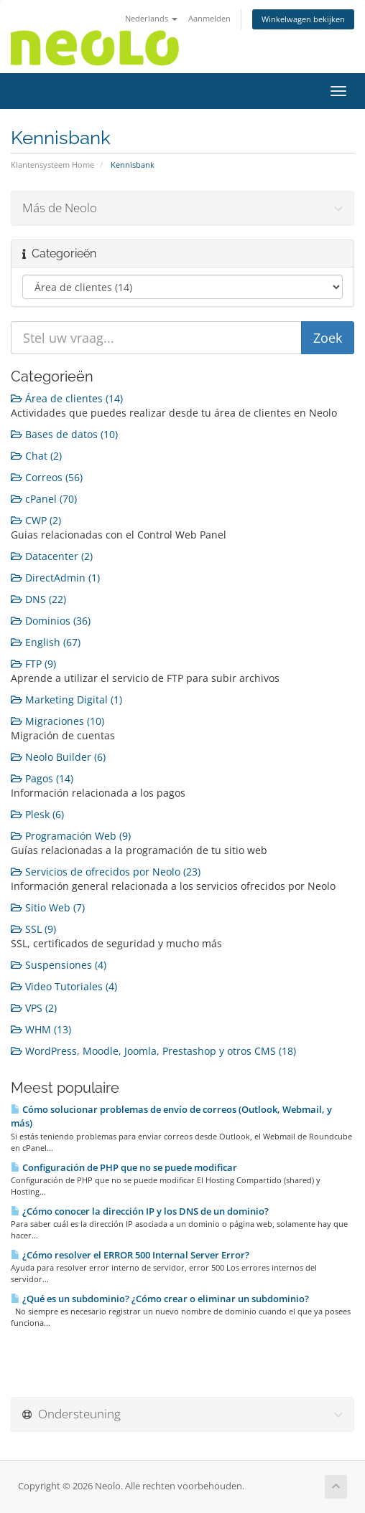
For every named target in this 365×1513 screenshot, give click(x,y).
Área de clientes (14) (67, 398)
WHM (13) (41, 1029)
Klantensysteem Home (52, 164)
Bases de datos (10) (64, 434)
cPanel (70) (44, 499)
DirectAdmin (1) (55, 577)
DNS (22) (38, 599)
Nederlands (151, 18)
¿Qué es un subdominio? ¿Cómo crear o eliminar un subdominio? (160, 1298)
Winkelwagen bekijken (303, 19)
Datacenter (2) (52, 556)
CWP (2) (36, 520)
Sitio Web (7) (48, 907)
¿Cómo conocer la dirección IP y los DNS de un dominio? (140, 1211)
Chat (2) (36, 456)
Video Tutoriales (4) (64, 986)
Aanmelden (209, 18)
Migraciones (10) (57, 721)
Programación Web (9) (71, 836)
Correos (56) (47, 477)
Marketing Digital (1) (66, 699)
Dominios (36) (51, 620)
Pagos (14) (42, 778)
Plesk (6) (37, 814)
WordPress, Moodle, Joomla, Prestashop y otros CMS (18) (153, 1051)
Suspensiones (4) (58, 965)
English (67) (45, 642)
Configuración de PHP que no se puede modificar (124, 1167)
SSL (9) (33, 929)
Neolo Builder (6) (58, 757)
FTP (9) (33, 663)
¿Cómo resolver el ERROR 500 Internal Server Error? (130, 1254)
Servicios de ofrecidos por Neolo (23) (105, 871)
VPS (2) (34, 1008)
